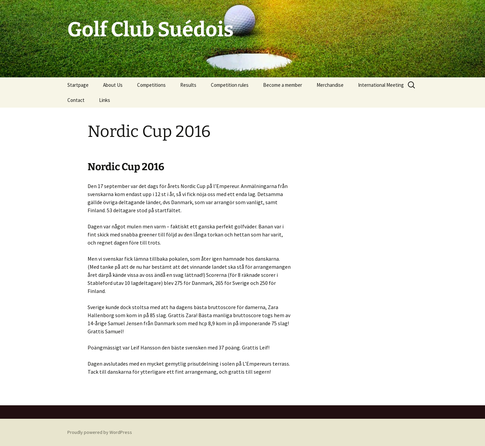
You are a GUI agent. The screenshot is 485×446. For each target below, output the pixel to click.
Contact (76, 100)
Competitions (151, 85)
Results (188, 85)
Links (104, 100)
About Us (113, 85)
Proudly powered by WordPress (99, 432)
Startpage (78, 85)
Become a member (282, 85)
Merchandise (330, 85)
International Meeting (381, 85)
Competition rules (230, 85)
